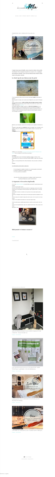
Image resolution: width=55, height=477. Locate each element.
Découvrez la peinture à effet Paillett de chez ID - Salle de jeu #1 (26, 332)
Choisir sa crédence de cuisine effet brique (27, 430)
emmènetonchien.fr (19, 184)
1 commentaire (18, 402)
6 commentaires (18, 432)
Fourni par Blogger (27, 457)
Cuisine (32, 15)
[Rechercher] (42, 3)
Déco (20, 15)
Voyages (24, 15)
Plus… (35, 15)
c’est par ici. (22, 104)
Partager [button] (13, 236)
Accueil (17, 15)
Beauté (28, 15)
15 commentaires (18, 334)
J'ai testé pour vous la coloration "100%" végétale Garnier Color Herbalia (26, 368)
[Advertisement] (31, 27)
